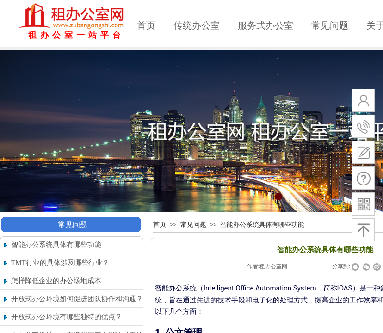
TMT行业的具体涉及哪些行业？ (60, 262)
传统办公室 (196, 25)
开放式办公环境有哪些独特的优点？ (66, 317)
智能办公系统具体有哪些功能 (262, 224)
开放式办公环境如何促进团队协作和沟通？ (77, 298)
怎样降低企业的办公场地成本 (56, 280)
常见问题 (329, 25)
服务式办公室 (265, 25)
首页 (146, 25)
